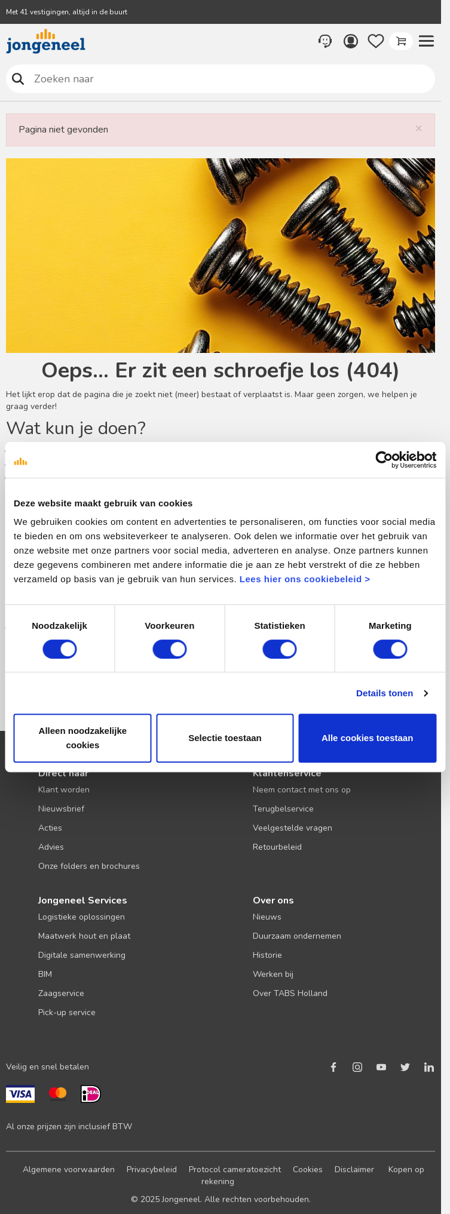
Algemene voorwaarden (69, 1169)
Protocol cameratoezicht (235, 1169)
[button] (426, 41)
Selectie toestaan (225, 738)
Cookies (308, 1169)
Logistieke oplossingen (81, 917)
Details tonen (384, 693)
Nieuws (267, 917)
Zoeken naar (18, 78)
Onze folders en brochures (89, 866)
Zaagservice (61, 993)
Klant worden (64, 789)
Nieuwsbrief (61, 809)
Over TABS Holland (290, 993)
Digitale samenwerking (81, 955)
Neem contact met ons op (302, 789)
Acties (50, 828)
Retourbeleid (277, 847)
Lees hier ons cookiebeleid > (305, 579)
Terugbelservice (283, 809)
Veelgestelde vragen (292, 828)
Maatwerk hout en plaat (84, 936)
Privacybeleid (152, 1169)
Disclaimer (354, 1169)
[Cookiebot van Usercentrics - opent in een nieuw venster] (384, 460)
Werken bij (273, 974)
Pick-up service (67, 1012)
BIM (45, 974)
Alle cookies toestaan (367, 738)
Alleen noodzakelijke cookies (83, 738)
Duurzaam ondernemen (297, 936)
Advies (51, 847)
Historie (267, 955)
